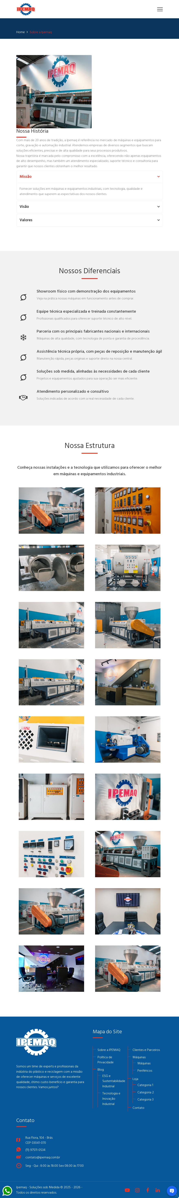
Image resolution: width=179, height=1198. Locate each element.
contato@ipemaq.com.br (42, 1157)
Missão (26, 177)
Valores (26, 220)
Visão (24, 207)
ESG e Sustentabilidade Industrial (113, 1080)
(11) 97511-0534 (35, 1149)
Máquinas (139, 1057)
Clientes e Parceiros (146, 1049)
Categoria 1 (145, 1084)
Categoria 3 (145, 1099)
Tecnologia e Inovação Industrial (111, 1098)
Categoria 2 (145, 1092)
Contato (138, 1107)
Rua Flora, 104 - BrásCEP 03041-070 (39, 1140)
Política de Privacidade (106, 1060)
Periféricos (144, 1070)
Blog (101, 1069)
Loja (135, 1078)
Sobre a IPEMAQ (109, 1049)
